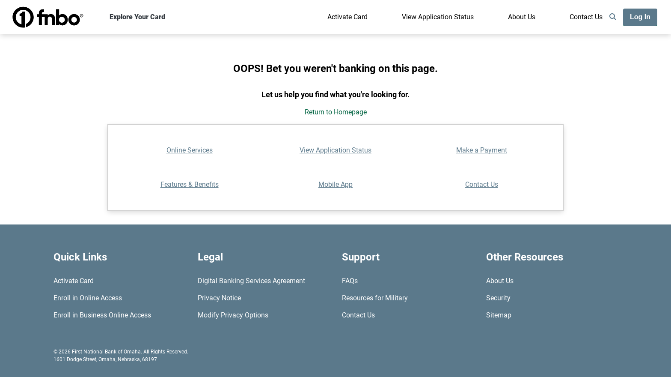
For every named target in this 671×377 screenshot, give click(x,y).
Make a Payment (481, 150)
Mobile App (335, 184)
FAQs (350, 281)
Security (498, 298)
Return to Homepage (336, 112)
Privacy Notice (219, 298)
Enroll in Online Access (87, 298)
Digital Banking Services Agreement (251, 281)
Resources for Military (375, 298)
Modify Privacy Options (233, 315)
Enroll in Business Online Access (102, 315)
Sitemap (498, 315)
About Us (521, 17)
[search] (612, 17)
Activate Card (347, 17)
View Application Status (438, 17)
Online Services (189, 150)
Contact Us (586, 17)
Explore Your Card (137, 17)
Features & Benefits (189, 184)
